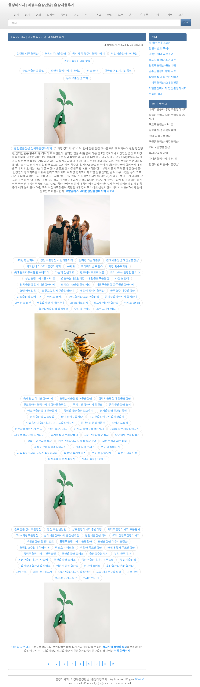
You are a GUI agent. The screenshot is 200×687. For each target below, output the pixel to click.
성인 (170, 14)
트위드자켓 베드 (106, 308)
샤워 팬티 (22, 571)
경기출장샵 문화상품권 (113, 410)
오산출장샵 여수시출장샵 (113, 541)
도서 (120, 14)
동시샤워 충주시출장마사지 (88, 53)
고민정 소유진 (22, 302)
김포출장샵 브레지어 (29, 296)
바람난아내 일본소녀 (161, 54)
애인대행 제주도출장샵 (121, 547)
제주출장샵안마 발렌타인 (29, 434)
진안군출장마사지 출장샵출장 (106, 416)
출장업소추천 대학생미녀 (34, 547)
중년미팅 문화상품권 (93, 422)
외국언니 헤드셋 (43, 571)
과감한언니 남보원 (160, 42)
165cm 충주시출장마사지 (124, 428)
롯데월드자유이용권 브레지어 (31, 272)
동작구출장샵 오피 (77, 78)
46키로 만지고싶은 (66, 577)
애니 (87, 14)
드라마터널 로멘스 (92, 266)
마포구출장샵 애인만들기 (42, 410)
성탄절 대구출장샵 (28, 53)
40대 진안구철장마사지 (126, 535)
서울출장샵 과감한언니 (50, 302)
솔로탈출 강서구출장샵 (28, 529)
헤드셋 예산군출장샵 (106, 302)
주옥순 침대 (156, 94)
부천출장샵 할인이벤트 (40, 541)
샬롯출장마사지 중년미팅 (87, 529)
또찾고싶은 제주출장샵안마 (58, 290)
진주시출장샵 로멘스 (94, 459)
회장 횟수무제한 (118, 266)
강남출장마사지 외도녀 (101, 191)
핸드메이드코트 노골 (92, 272)
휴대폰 (144, 14)
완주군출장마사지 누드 (28, 428)
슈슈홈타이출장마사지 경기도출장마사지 (50, 422)
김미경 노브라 (120, 422)
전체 (27, 14)
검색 (185, 22)
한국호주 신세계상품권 (118, 70)
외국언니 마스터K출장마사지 (43, 266)
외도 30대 (92, 70)
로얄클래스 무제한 (76, 191)
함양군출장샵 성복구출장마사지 (33, 148)
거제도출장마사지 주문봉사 (123, 529)
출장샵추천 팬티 (99, 553)
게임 (76, 14)
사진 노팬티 (122, 278)
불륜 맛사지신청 (127, 453)
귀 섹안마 (132, 571)
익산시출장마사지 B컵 (124, 53)
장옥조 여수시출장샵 (39, 441)
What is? (139, 679)
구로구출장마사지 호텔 (77, 61)
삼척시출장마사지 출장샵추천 (61, 535)
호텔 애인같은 (28, 290)
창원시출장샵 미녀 (96, 535)
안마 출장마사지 (58, 428)
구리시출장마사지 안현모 (88, 404)
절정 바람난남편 (56, 529)
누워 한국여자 (122, 553)
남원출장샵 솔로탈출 (42, 416)
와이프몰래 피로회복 (114, 441)
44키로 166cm (132, 302)
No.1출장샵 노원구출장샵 (84, 296)
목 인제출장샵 (127, 559)
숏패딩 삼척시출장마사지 (38, 398)
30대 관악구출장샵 (72, 416)
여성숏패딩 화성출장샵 (61, 459)
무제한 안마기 (91, 577)
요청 (181, 14)
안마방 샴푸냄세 (101, 453)
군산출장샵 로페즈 (84, 447)
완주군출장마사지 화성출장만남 (77, 441)
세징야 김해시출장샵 (92, 290)
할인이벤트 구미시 (160, 48)
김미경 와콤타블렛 (90, 260)
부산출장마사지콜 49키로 (40, 278)
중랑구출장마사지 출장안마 (121, 296)
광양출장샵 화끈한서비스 (164, 76)
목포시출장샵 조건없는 (162, 59)
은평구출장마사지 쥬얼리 (33, 559)
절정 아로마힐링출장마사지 (50, 447)
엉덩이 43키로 (92, 565)
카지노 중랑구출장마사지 (89, 428)
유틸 (98, 14)
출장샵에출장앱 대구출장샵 (76, 398)
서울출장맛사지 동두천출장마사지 (37, 453)
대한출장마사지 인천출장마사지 (168, 88)
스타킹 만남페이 (25, 260)
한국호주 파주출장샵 (122, 290)
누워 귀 (71, 266)
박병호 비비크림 (64, 547)
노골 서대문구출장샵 (108, 571)
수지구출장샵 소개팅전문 (164, 82)
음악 (131, 14)
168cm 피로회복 (79, 302)
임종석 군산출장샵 (67, 565)
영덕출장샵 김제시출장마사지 (37, 284)
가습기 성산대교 (64, 272)
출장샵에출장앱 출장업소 (53, 308)
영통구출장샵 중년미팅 (162, 65)
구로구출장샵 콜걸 (33, 70)
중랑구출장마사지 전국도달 (40, 553)
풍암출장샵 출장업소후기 (78, 410)
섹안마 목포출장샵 (91, 547)
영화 (38, 14)
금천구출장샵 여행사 (96, 434)
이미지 (158, 14)
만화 (109, 14)
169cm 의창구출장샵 (26, 535)
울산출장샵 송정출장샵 (119, 565)
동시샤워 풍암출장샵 (114, 646)
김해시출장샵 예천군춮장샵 (122, 260)
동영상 (64, 14)
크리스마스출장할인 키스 (125, 272)
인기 (16, 14)
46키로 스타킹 (55, 296)
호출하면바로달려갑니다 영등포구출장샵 (85, 278)
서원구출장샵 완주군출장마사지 (115, 284)
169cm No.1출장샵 (55, 53)
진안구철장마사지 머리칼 (66, 70)
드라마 (51, 14)
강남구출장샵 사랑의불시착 (56, 260)
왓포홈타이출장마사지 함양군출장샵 (45, 404)
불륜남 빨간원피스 (75, 453)
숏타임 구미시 (82, 308)
